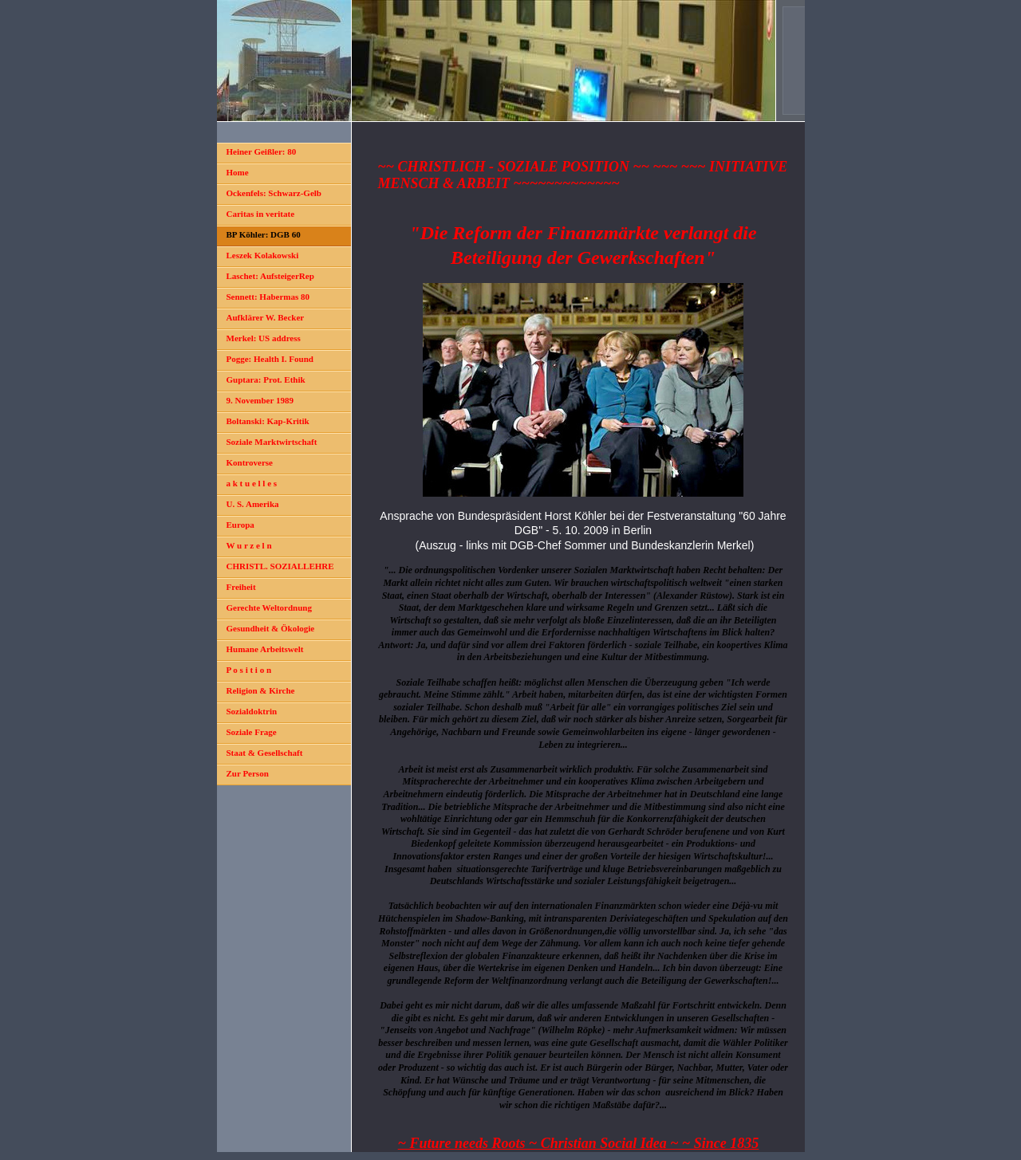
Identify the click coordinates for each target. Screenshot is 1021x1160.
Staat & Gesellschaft (265, 752)
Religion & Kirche (261, 690)
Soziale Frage (252, 732)
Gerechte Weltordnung (269, 607)
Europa (240, 524)
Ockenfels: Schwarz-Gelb (274, 193)
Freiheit (241, 587)
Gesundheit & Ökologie (271, 628)
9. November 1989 (260, 400)
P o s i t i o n (249, 669)
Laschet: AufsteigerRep (270, 276)
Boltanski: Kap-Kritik (268, 421)
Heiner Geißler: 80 (262, 151)
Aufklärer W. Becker (266, 317)
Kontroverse (250, 462)
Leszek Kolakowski (263, 255)
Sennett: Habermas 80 (268, 296)
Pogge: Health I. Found (270, 359)
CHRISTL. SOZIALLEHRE (280, 566)
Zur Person (248, 773)
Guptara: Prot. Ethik (266, 379)
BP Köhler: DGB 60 (264, 234)
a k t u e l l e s (252, 483)
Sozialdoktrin (252, 711)
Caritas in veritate (261, 213)
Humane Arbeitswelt (265, 649)
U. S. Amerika (253, 504)
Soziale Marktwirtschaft (272, 441)
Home (238, 172)
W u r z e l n (249, 545)
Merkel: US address (264, 338)
